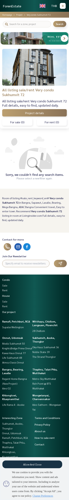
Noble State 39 (41, 352)
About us (40, 431)
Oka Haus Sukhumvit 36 (45, 347)
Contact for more (13, 239)
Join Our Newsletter (14, 256)
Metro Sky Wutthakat (44, 378)
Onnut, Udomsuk (12, 337)
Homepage (7, 14)
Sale (4, 285)
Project (19, 14)
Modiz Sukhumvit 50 (13, 343)
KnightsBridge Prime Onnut (17, 348)
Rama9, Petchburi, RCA (16, 321)
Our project (9, 311)
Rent (5, 290)
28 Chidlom (38, 330)
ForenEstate (12, 6)
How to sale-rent (45, 437)
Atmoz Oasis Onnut (13, 362)
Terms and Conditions (47, 418)
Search (59, 24)
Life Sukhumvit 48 (12, 357)
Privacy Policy (42, 424)
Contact (39, 444)
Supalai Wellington (13, 327)
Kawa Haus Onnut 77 (14, 353)
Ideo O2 (6, 388)
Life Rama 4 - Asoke (13, 404)
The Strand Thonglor (44, 356)
